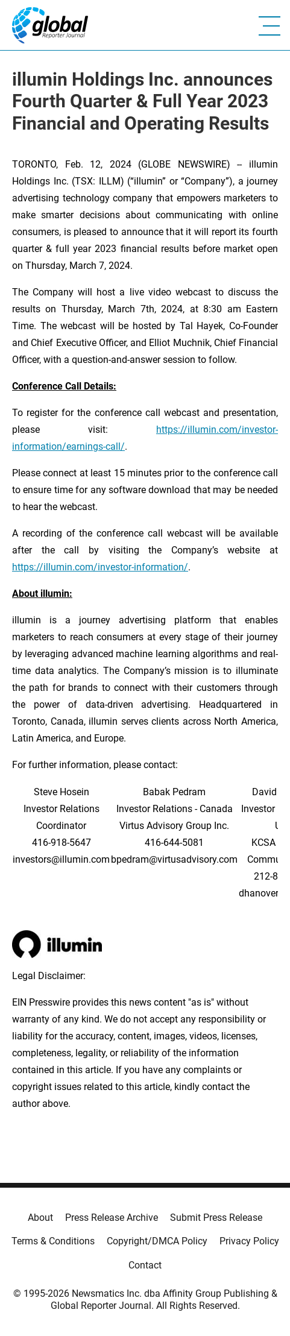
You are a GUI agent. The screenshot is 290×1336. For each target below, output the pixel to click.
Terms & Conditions (53, 1241)
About (40, 1217)
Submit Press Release (216, 1217)
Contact (145, 1265)
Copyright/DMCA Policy (157, 1241)
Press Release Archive (111, 1217)
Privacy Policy (249, 1241)
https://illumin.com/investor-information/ (100, 567)
